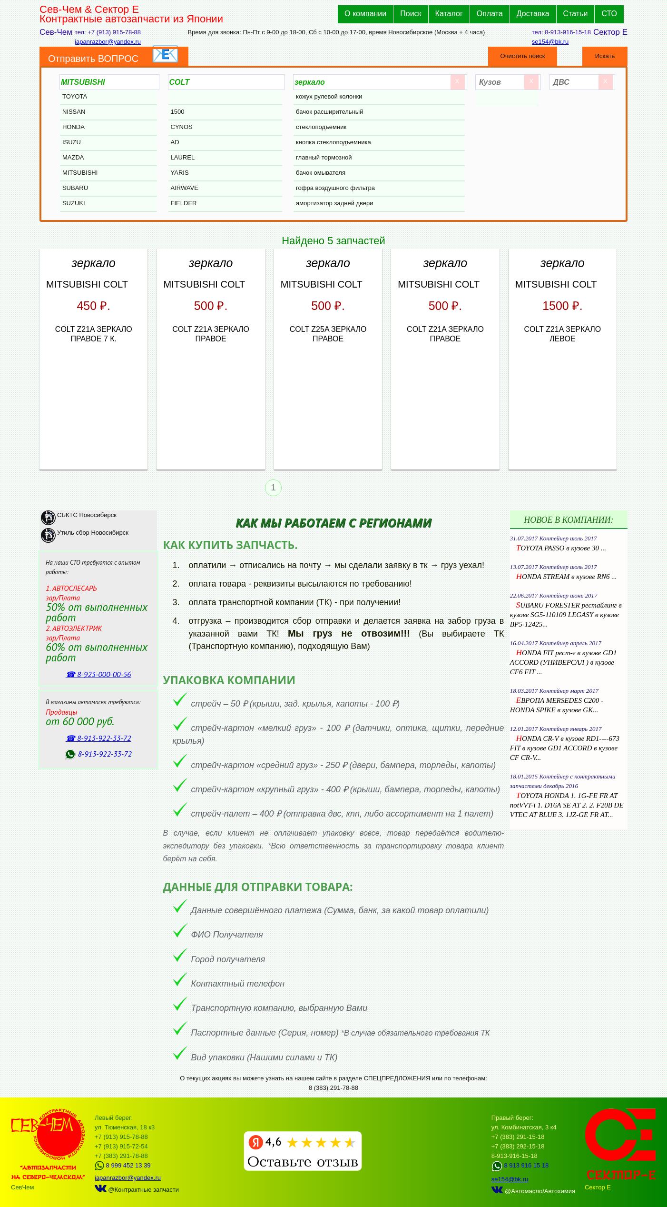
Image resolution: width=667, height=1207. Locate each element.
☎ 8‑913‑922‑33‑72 (98, 738)
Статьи (575, 14)
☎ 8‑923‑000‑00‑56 (98, 674)
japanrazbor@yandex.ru (108, 41)
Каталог (449, 14)
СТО (609, 14)
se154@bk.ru (550, 41)
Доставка (533, 14)
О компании (365, 14)
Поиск (410, 14)
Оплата (490, 14)
